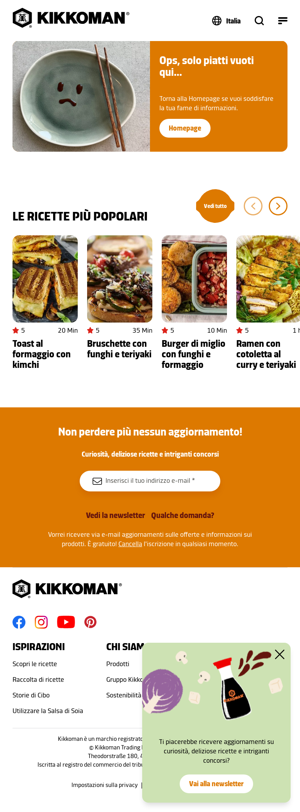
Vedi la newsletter (115, 515)
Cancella (130, 544)
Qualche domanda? (182, 515)
